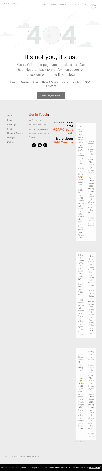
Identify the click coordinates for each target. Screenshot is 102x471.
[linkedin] (45, 145)
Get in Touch (38, 114)
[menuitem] (43, 4)
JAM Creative (63, 142)
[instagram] (34, 145)
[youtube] (40, 145)
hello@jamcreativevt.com (38, 124)
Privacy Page (94, 467)
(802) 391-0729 (35, 120)
